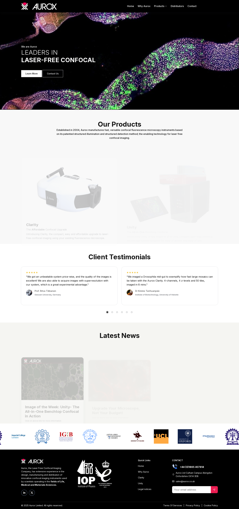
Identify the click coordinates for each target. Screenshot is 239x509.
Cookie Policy (211, 505)
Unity (140, 483)
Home (130, 6)
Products (160, 6)
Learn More (31, 75)
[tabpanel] (119, 61)
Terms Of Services (172, 505)
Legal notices (144, 489)
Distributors (177, 6)
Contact (191, 6)
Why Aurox (144, 6)
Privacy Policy (193, 505)
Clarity (141, 477)
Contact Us (53, 75)
